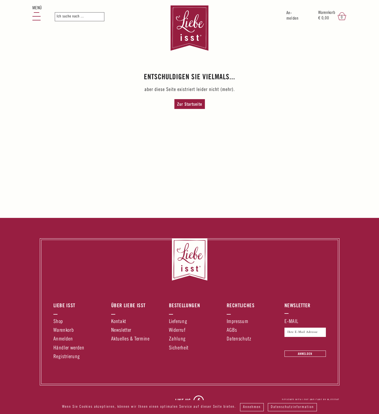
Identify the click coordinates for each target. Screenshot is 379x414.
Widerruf (177, 330)
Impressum (237, 321)
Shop (58, 321)
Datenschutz (239, 339)
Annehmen (252, 407)
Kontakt (118, 321)
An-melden (292, 16)
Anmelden (63, 339)
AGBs (232, 330)
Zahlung (177, 339)
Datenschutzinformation (292, 407)
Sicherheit (179, 348)
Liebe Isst (64, 305)
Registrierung (66, 357)
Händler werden (68, 348)
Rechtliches (241, 305)
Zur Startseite (189, 104)
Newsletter (121, 330)
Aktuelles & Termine (130, 339)
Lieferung (178, 321)
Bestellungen (184, 305)
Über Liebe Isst (128, 305)
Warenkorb (63, 330)
